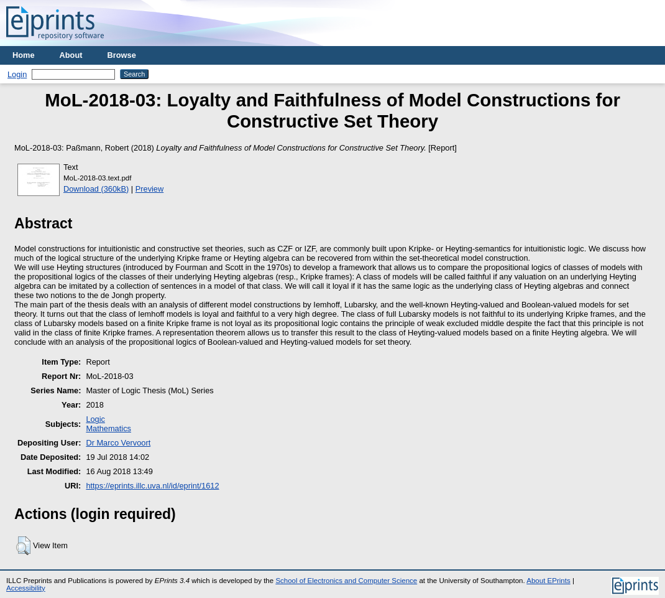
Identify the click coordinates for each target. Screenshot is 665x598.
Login (17, 74)
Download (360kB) (96, 189)
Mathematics (108, 428)
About (71, 55)
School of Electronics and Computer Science (346, 580)
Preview (149, 189)
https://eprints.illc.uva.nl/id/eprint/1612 (152, 485)
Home (23, 55)
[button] (23, 545)
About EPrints (548, 580)
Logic (95, 419)
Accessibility (25, 588)
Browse (122, 55)
